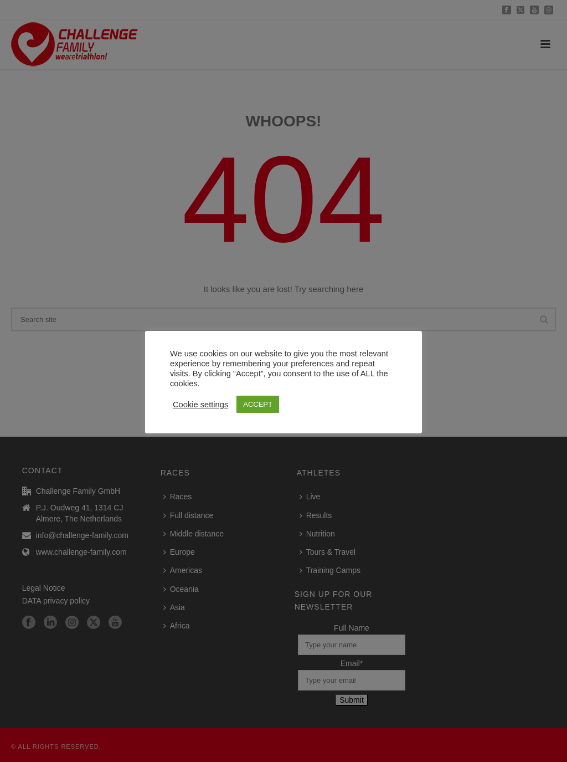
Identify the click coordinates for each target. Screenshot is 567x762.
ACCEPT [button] (257, 404)
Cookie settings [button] (200, 404)
